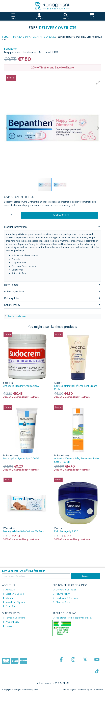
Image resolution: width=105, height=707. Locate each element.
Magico (73, 690)
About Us (9, 589)
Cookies (8, 626)
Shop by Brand (61, 602)
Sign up (85, 576)
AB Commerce (96, 690)
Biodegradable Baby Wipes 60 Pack (23, 531)
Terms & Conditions (14, 617)
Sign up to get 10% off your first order (23, 570)
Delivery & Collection (64, 589)
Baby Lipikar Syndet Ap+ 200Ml (21, 458)
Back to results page (17, 316)
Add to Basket (59, 215)
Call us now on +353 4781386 (52, 683)
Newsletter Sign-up (14, 602)
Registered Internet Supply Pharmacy (72, 617)
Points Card (10, 606)
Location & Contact (13, 594)
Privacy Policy (11, 622)
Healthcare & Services (65, 598)
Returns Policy (61, 594)
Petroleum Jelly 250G (66, 531)
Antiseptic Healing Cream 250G (21, 385)
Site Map (8, 598)
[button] (98, 82)
